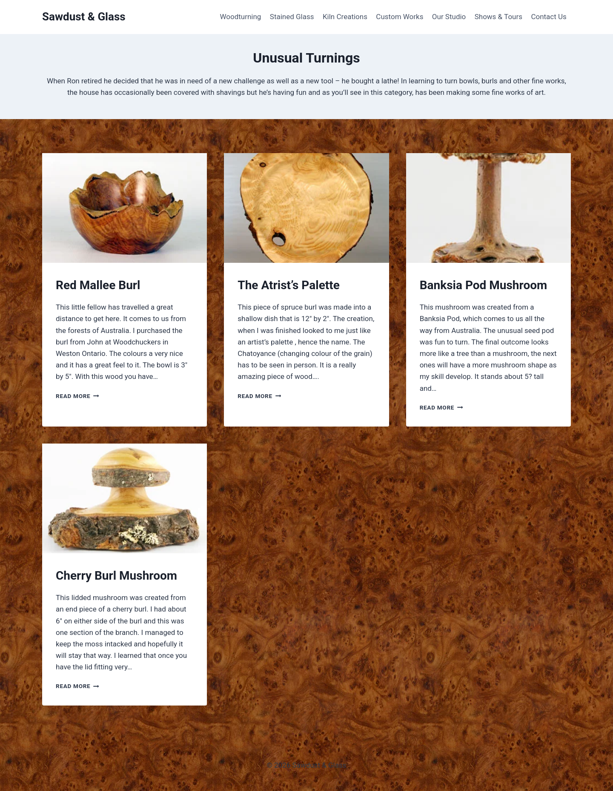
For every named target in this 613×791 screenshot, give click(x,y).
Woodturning (240, 16)
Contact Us (548, 16)
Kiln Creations (345, 16)
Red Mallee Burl (98, 285)
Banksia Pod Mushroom (483, 285)
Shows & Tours (498, 16)
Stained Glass (292, 16)
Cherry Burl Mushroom (116, 576)
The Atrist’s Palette (289, 285)
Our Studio (449, 16)
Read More (77, 396)
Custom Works (399, 16)
